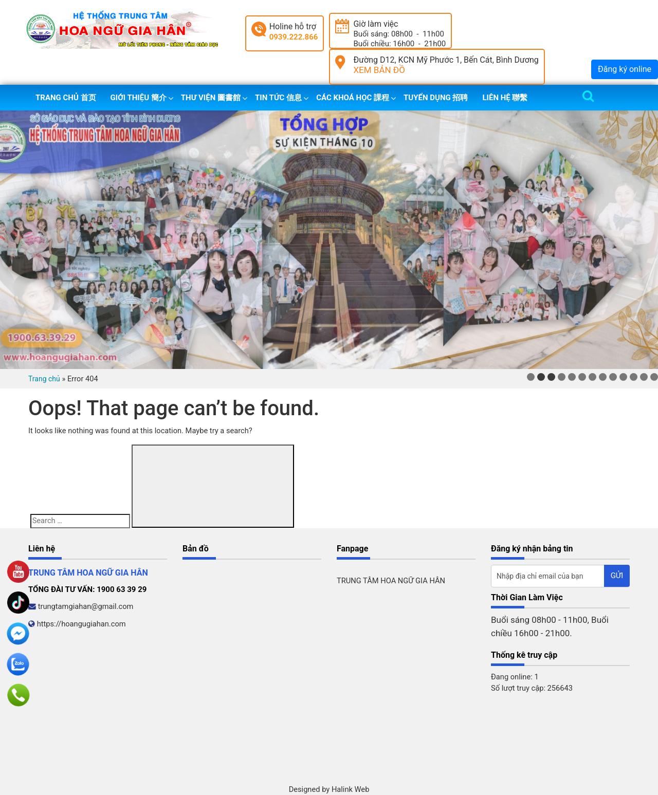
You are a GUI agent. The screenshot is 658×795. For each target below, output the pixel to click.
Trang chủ (44, 379)
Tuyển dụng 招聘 (436, 97)
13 (654, 377)
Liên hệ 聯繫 (504, 97)
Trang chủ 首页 (65, 97)
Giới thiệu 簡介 (139, 97)
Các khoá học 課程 (352, 97)
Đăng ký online (624, 69)
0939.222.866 (293, 37)
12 (644, 377)
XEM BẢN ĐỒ (379, 70)
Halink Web (351, 789)
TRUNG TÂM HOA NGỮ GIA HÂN (391, 580)
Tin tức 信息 (278, 97)
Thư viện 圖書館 (211, 97)
